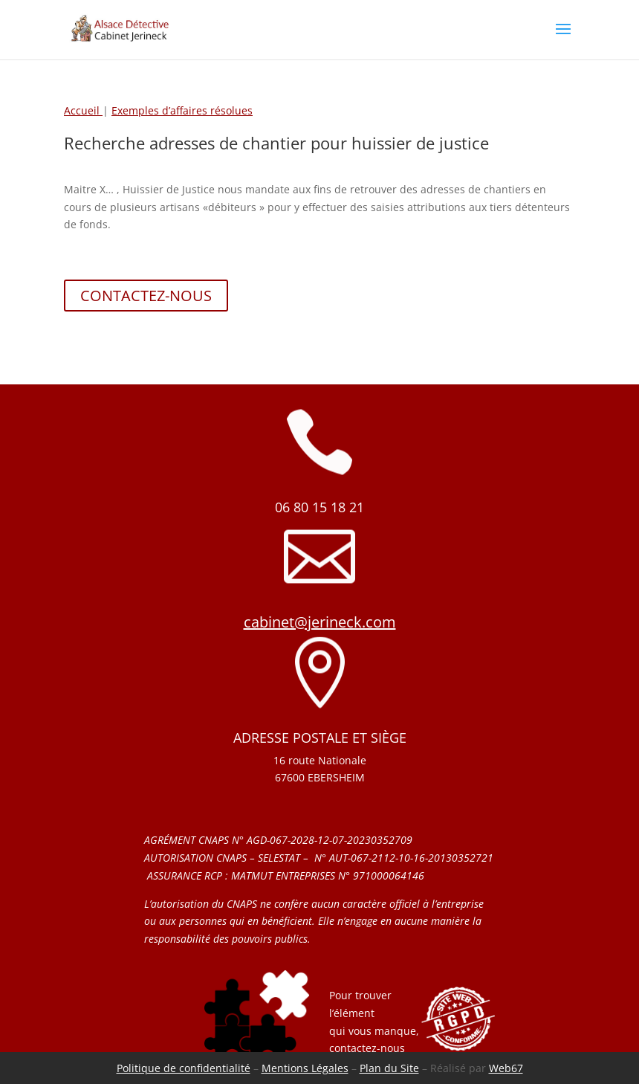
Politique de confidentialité (183, 1068)
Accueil (83, 110)
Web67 (506, 1068)
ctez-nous (381, 1048)
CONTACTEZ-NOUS (146, 295)
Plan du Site (389, 1068)
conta (343, 1048)
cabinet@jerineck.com (320, 622)
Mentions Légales (305, 1068)
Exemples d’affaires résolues (182, 110)
